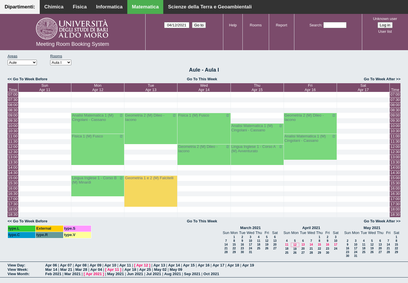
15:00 (13, 178)
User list (385, 31)
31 (250, 252)
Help (233, 25)
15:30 (13, 183)
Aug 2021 (172, 274)
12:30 (13, 152)
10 (250, 240)
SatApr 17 (363, 87)
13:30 (13, 162)
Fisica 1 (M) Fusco (204, 115)
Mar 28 (81, 269)
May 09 (176, 269)
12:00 (13, 146)
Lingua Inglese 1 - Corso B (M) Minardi (98, 180)
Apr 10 (110, 265)
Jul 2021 (153, 274)
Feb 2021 (53, 274)
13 (274, 240)
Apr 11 (125, 265)
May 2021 (372, 228)
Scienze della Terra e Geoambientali (210, 7)
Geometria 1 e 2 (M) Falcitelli (149, 178)
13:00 (13, 157)
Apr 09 (95, 265)
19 (266, 244)
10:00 (13, 126)
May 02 (160, 269)
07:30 (13, 99)
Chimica (54, 7)
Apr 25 (145, 269)
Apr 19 (248, 265)
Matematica (145, 7)
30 (242, 252)
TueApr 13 (150, 87)
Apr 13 (159, 265)
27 (274, 248)
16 (242, 244)
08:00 (13, 105)
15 (234, 244)
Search (315, 25)
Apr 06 (51, 265)
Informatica (109, 7)
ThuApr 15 (256, 87)
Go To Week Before (30, 79)
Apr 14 (174, 265)
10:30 (13, 131)
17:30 (13, 204)
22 (234, 248)
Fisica (80, 7)
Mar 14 (51, 269)
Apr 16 (203, 265)
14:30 (13, 172)
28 (226, 252)
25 (258, 248)
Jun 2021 (135, 274)
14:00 (13, 167)
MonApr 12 (97, 87)
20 (274, 244)
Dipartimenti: (20, 7)
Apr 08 (80, 265)
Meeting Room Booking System (72, 44)
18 (258, 244)
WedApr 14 (203, 87)
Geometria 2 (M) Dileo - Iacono (151, 117)
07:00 (13, 94)
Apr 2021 (94, 274)
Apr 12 (142, 265)
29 (234, 252)
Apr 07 (66, 265)
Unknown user (385, 19)
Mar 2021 (72, 274)
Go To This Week (202, 79)
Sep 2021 (192, 274)
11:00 (13, 136)
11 (258, 240)
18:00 (13, 209)
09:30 (13, 120)
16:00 (13, 188)
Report (281, 25)
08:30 (13, 110)
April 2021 (311, 228)
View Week (17, 269)
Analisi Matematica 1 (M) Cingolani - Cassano (98, 117)
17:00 (13, 199)
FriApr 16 (310, 87)
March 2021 (250, 228)
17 (250, 244)
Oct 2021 (211, 274)
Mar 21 (66, 269)
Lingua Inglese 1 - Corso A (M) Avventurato (257, 148)
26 (266, 248)
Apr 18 (233, 265)
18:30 (13, 214)
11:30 (13, 141)
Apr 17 (218, 265)
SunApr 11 (44, 87)
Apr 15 (189, 265)
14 (226, 244)
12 (266, 240)
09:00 (13, 115)
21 (226, 248)
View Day (16, 265)
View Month (18, 274)
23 (242, 248)
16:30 (13, 193)
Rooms (256, 25)
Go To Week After (379, 79)
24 (250, 248)
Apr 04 (96, 269)
